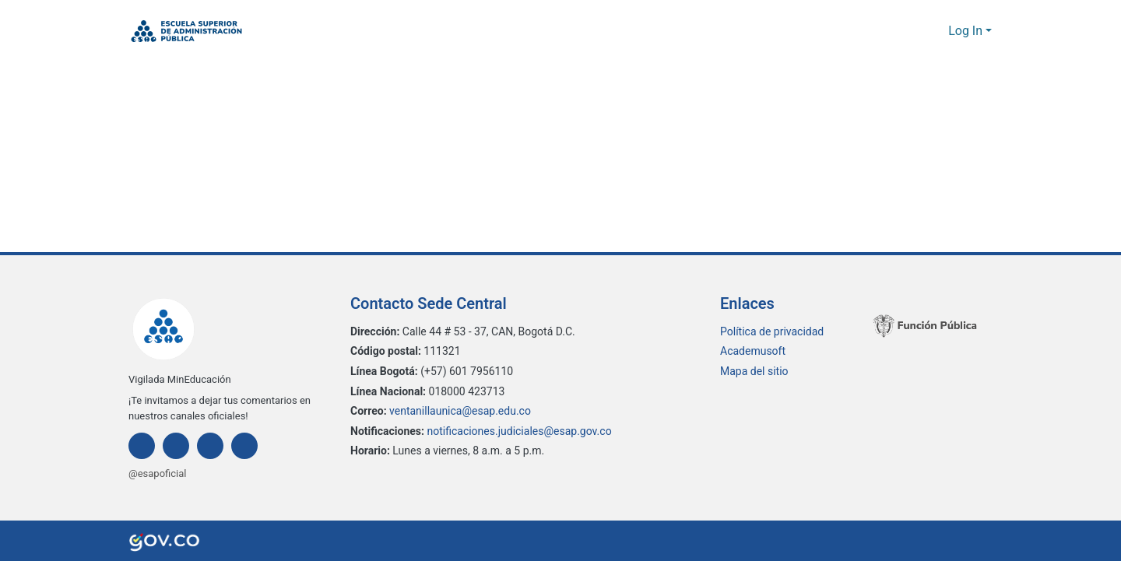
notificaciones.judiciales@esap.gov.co (521, 430)
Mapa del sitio (754, 371)
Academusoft (753, 351)
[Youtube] (244, 446)
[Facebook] (141, 446)
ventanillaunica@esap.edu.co (464, 411)
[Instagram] (176, 446)
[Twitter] (210, 446)
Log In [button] (967, 31)
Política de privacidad (772, 331)
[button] (186, 31)
